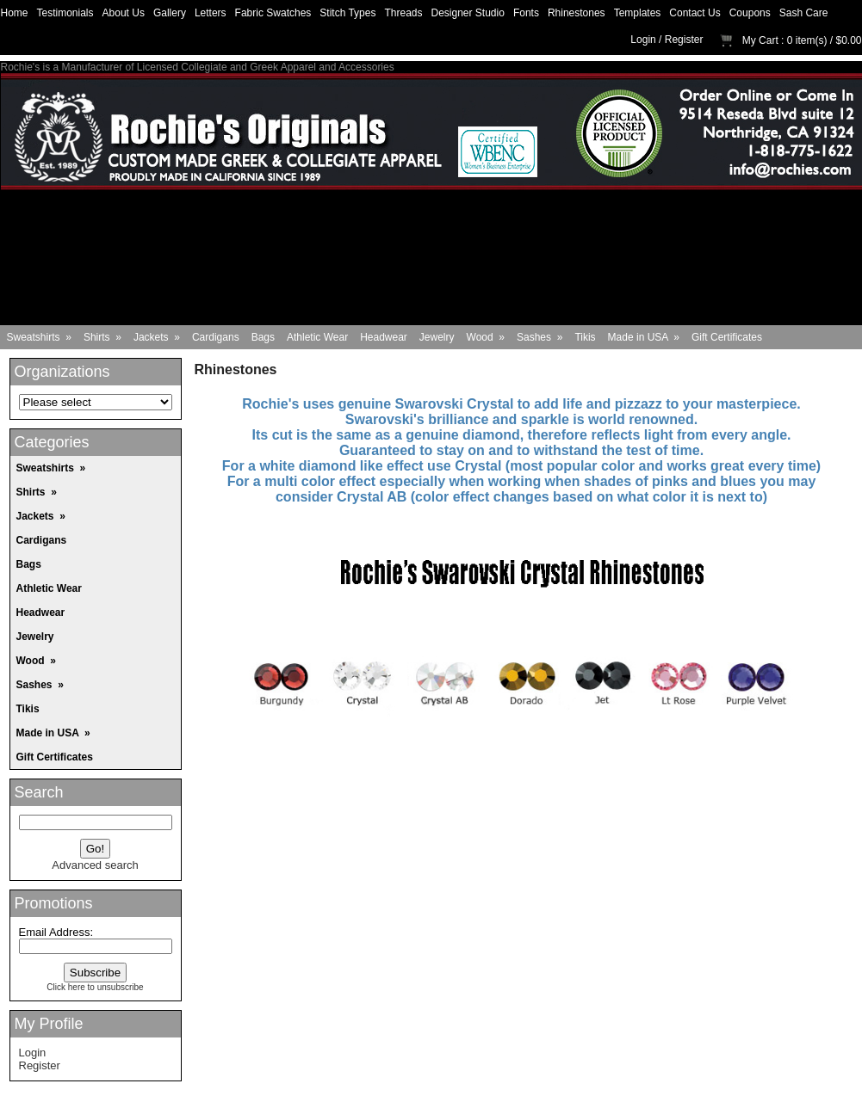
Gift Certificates (726, 337)
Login (642, 40)
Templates (637, 13)
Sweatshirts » (39, 337)
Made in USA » (643, 337)
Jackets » (156, 337)
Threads (403, 13)
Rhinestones (576, 13)
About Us (123, 13)
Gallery (169, 13)
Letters (210, 13)
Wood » (486, 337)
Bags (263, 337)
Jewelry (437, 337)
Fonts (526, 13)
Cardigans (215, 337)
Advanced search (95, 865)
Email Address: (56, 932)
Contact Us (694, 13)
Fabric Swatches (273, 13)
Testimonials (65, 13)
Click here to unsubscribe (95, 987)
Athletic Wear (317, 337)
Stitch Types (347, 13)
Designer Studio (468, 13)
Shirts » (102, 337)
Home (14, 13)
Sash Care (803, 13)
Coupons (750, 13)
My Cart (760, 40)
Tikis (584, 337)
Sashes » (539, 337)
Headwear (383, 337)
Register (684, 40)
